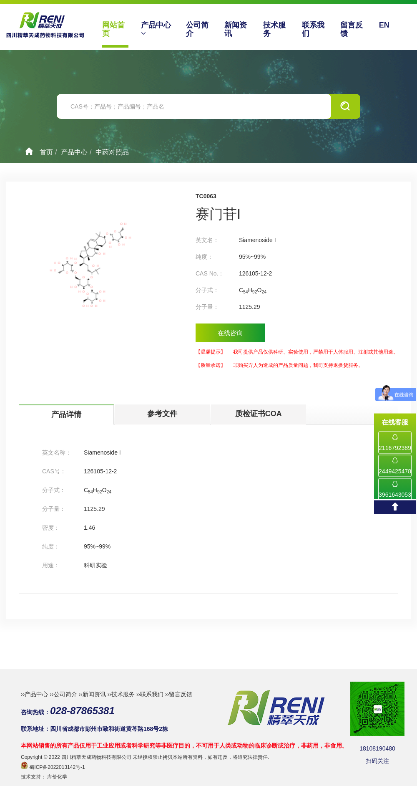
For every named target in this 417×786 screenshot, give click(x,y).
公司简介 (197, 29)
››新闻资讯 (92, 694)
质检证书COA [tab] (258, 413)
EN (384, 25)
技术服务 (274, 29)
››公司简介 (63, 694)
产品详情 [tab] (66, 414)
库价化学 (57, 777)
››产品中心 (34, 694)
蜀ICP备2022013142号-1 (57, 767)
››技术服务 (121, 694)
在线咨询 (230, 332)
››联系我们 (149, 694)
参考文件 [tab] (162, 413)
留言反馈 (351, 29)
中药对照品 (112, 152)
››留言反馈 (178, 694)
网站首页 (113, 29)
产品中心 (156, 29)
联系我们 (313, 29)
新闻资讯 (235, 29)
